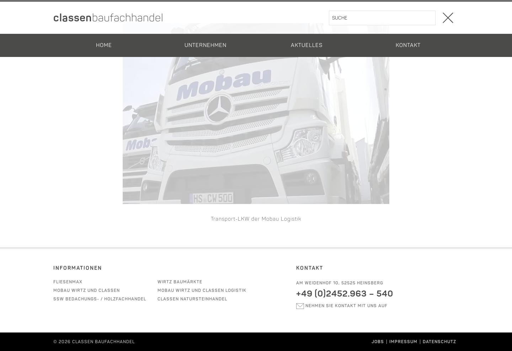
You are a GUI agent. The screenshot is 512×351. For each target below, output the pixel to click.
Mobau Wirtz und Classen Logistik (202, 290)
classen (108, 17)
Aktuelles (306, 45)
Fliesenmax (67, 281)
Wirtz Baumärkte (180, 281)
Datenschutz (439, 341)
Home (104, 45)
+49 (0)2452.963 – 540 (344, 293)
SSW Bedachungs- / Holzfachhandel (99, 299)
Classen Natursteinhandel (192, 299)
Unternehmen (205, 45)
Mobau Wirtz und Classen (86, 290)
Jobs (378, 341)
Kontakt (408, 45)
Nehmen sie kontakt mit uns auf (342, 305)
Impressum (403, 341)
